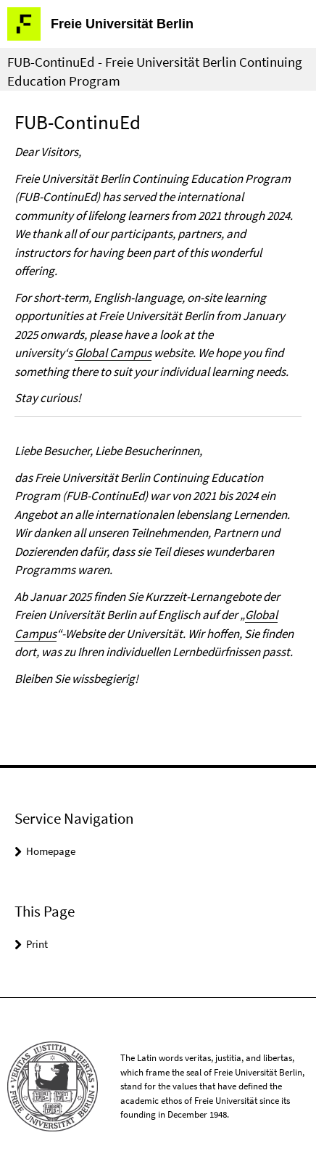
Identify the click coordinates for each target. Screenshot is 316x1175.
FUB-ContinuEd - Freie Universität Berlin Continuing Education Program (154, 71)
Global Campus (113, 353)
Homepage (50, 851)
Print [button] (37, 944)
